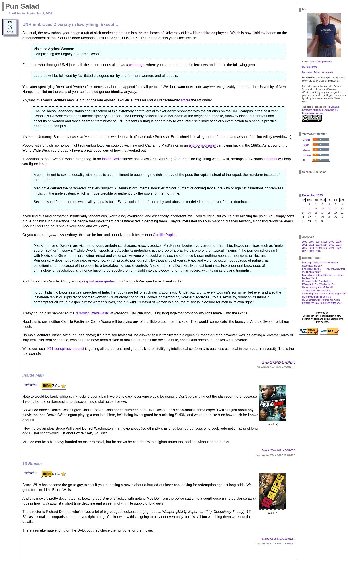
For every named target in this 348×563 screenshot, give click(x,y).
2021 (331, 248)
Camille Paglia (164, 235)
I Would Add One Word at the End (318, 284)
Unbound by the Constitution (316, 281)
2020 (324, 248)
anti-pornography (202, 145)
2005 (304, 242)
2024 (311, 251)
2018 (311, 248)
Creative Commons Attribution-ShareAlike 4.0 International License (320, 110)
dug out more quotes (98, 281)
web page (136, 65)
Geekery (307, 155)
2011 (304, 245)
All (304, 160)
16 (316, 213)
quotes (271, 159)
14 (303, 213)
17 (322, 213)
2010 (338, 242)
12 (335, 208)
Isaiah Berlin (111, 159)
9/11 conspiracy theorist (65, 349)
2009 (331, 242)
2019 (318, 248)
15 (309, 213)
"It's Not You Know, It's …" (318, 290)
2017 (304, 248)
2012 (311, 245)
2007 (318, 242)
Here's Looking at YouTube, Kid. (318, 287)
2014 (324, 245)
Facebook (307, 72)
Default (306, 140)
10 (322, 208)
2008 (324, 242)
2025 (318, 251)
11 (329, 208)
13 (342, 208)
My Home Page (309, 67)
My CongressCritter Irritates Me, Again (321, 300)
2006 (311, 242)
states (185, 100)
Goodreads (327, 72)
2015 (331, 245)
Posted (278, 362)
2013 (318, 245)
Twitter (317, 72)
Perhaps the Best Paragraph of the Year (321, 303)
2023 (304, 251)
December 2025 (312, 195)
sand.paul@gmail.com (321, 61)
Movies (306, 150)
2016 (338, 245)
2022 (338, 248)
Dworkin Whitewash (92, 313)
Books (306, 145)
